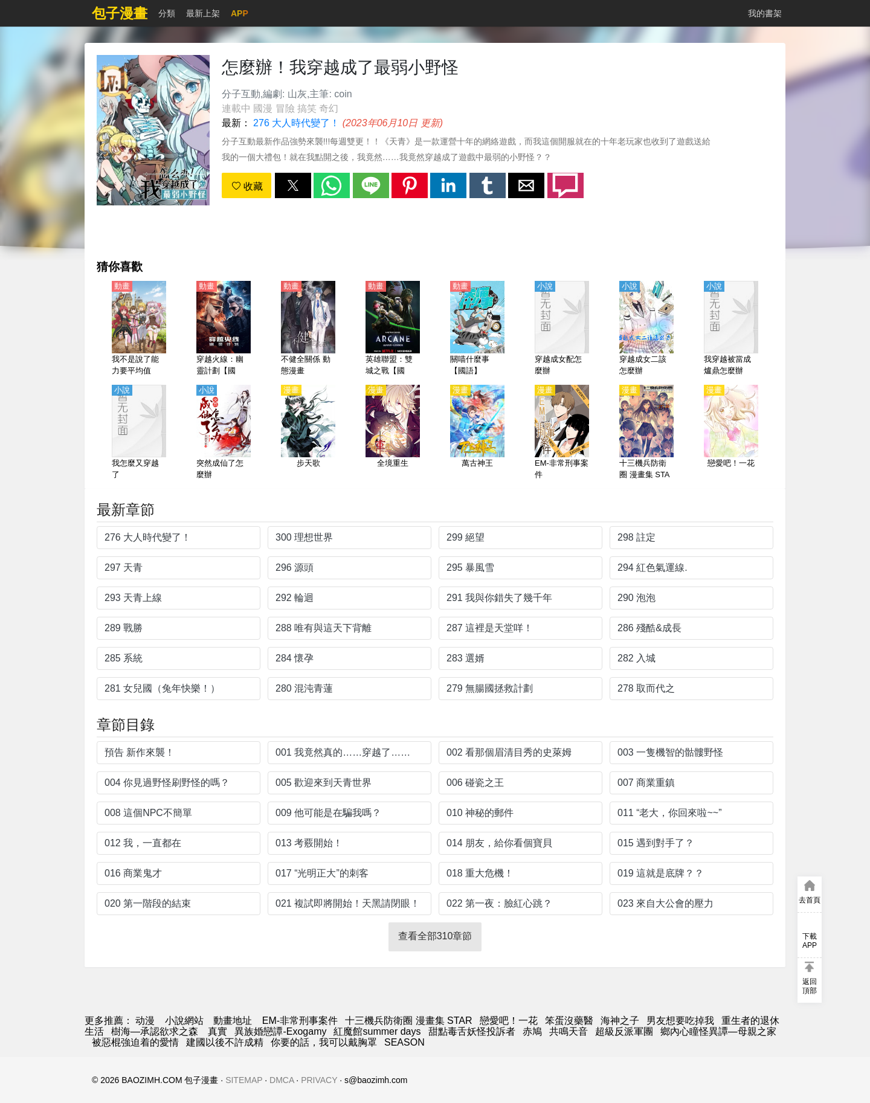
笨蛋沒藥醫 (569, 1020)
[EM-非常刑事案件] (562, 433)
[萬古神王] (477, 433)
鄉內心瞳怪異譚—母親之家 (718, 1031)
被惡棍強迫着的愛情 (135, 1042)
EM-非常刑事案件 (300, 1020)
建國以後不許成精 (224, 1042)
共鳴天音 (568, 1031)
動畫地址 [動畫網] (232, 1020)
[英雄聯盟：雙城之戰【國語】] (393, 329)
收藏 (247, 186)
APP (239, 13)
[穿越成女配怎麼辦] (562, 329)
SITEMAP (243, 1080)
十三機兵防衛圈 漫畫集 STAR (408, 1020)
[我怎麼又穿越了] (139, 433)
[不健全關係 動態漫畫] (308, 329)
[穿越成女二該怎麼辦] (646, 329)
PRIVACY (319, 1080)
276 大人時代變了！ (296, 123)
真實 (217, 1031)
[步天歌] (308, 433)
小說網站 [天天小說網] (184, 1020)
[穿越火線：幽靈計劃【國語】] (223, 329)
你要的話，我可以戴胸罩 (324, 1042)
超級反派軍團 (624, 1031)
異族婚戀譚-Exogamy (280, 1031)
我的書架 (765, 13)
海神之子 (620, 1020)
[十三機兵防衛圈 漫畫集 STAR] (646, 433)
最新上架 (203, 13)
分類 (166, 13)
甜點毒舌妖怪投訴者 (471, 1031)
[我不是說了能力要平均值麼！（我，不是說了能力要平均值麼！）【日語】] (139, 329)
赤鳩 (532, 1031)
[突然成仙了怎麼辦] (223, 433)
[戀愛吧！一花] (731, 433)
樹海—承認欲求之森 (156, 1031)
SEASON (404, 1042)
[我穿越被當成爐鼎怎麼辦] (731, 329)
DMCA (281, 1080)
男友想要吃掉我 (680, 1020)
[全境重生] (393, 433)
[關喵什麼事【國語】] (477, 329)
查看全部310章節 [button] (435, 936)
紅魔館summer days (377, 1031)
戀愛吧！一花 (509, 1020)
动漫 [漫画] (145, 1020)
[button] (293, 185)
